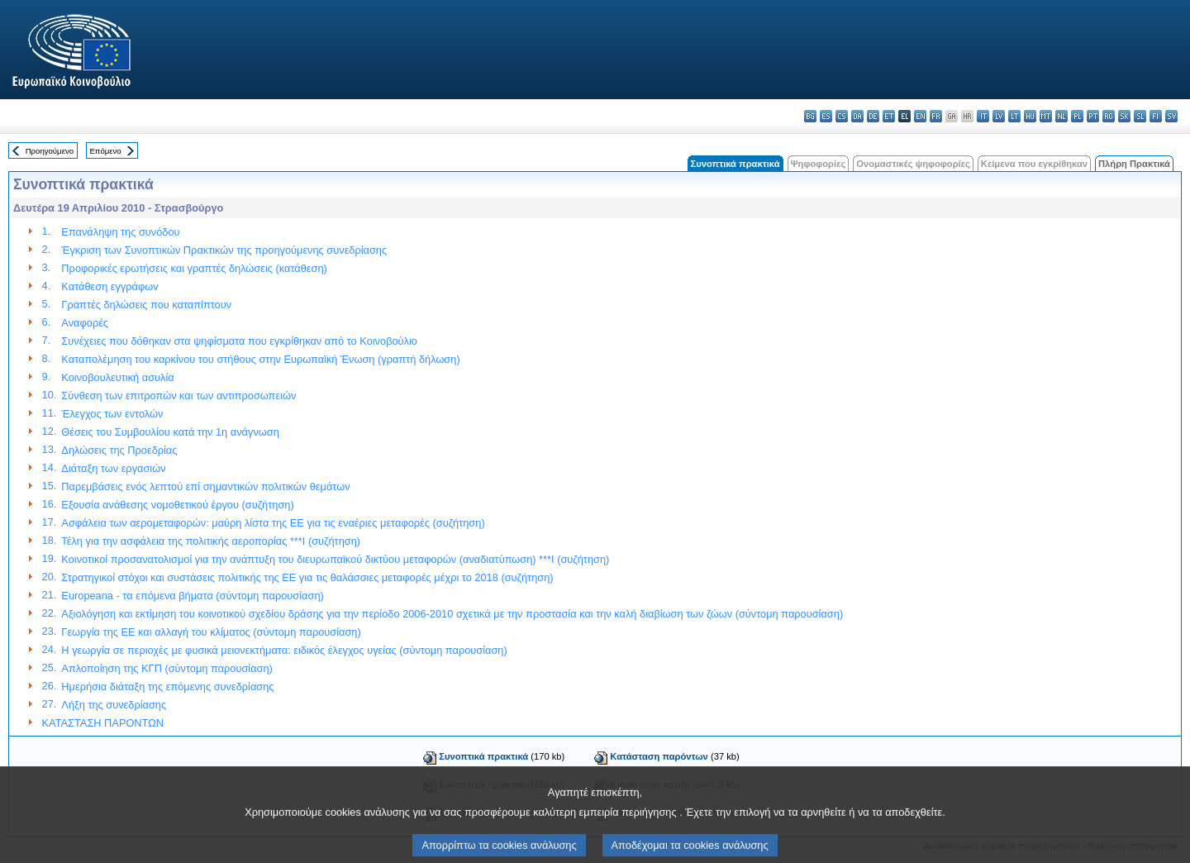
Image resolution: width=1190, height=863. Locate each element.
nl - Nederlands (1061, 116)
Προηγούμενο (50, 150)
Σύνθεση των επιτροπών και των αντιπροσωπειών (178, 395)
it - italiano (983, 116)
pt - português (1093, 116)
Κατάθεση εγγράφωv (109, 286)
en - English (920, 116)
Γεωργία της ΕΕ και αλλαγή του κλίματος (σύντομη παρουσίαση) (210, 632)
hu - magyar (1030, 116)
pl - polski (1077, 116)
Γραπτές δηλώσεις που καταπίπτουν (146, 304)
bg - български (810, 116)
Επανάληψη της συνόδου (120, 232)
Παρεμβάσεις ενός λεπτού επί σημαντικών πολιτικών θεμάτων (205, 486)
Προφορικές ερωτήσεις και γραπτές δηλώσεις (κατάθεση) (193, 268)
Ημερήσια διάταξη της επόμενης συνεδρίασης (167, 686)
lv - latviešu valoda (998, 116)
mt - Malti (1046, 116)
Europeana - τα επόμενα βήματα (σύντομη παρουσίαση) (192, 595)
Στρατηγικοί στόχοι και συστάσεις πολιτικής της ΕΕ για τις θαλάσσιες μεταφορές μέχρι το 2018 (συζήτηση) (307, 577)
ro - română (1108, 116)
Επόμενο (105, 150)
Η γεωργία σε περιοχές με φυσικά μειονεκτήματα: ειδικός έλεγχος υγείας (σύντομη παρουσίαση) (284, 650)
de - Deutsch (873, 116)
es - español (826, 116)
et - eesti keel (889, 116)
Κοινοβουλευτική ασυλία (117, 377)
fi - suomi (1156, 116)
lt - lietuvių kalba (1014, 116)
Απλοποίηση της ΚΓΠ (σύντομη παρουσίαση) (167, 668)
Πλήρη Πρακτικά (1134, 164)
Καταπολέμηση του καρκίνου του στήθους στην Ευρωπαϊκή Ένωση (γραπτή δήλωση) (260, 359)
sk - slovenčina (1124, 116)
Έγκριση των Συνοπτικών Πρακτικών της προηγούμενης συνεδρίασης (224, 250)
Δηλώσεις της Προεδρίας (119, 450)
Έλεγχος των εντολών (112, 414)
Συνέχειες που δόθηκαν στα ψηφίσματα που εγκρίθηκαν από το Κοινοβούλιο (239, 341)
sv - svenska (1171, 116)
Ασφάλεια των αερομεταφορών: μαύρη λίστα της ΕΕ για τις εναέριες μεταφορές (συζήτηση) (272, 523)
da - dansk (857, 116)
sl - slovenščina (1140, 116)
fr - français (936, 116)
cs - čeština (841, 116)
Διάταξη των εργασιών (113, 468)
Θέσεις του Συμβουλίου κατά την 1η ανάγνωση (169, 432)
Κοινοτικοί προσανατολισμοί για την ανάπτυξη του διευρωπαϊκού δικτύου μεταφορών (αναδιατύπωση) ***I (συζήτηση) (335, 559)
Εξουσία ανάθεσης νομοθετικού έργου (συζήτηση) (177, 504)
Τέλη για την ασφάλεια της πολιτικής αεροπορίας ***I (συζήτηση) (210, 541)
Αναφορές (84, 323)
